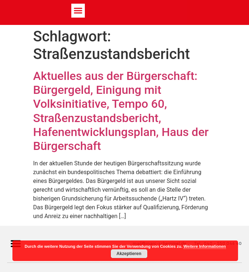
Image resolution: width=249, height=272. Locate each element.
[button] (78, 11)
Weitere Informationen (205, 246)
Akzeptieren (129, 253)
